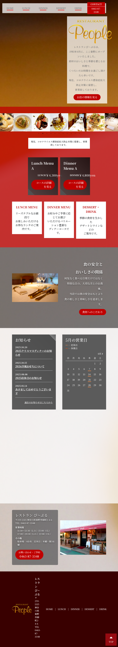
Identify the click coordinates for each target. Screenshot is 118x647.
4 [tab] (51, 133)
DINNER (43, 8)
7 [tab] (63, 133)
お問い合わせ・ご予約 (29, 554)
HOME (10, 8)
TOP (111, 639)
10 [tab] (75, 133)
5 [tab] (55, 133)
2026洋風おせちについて (29, 366)
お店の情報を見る (87, 97)
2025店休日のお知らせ (28, 378)
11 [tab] (79, 133)
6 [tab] (59, 133)
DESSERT (61, 8)
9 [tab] (71, 133)
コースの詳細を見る (43, 184)
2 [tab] (42, 133)
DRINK (78, 8)
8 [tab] (67, 133)
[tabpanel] (59, 122)
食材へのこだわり (92, 312)
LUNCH (26, 8)
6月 (100, 353)
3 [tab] (47, 133)
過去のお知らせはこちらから (38, 402)
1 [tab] (38, 133)
